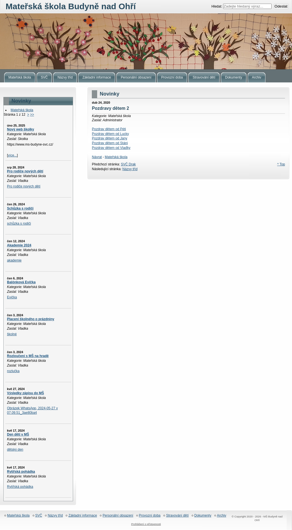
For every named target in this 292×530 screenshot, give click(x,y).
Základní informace (82, 515)
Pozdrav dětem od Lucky (110, 134)
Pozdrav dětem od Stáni (110, 143)
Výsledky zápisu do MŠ (25, 393)
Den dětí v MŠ (18, 434)
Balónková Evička (21, 282)
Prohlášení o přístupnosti (146, 524)
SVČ (38, 515)
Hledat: (217, 6)
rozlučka (13, 371)
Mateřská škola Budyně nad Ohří (146, 41)
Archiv (221, 515)
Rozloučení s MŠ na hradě (28, 356)
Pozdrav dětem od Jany (109, 138)
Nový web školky (20, 129)
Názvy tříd (129, 169)
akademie (14, 260)
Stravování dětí (177, 515)
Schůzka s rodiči (20, 208)
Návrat (97, 157)
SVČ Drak (128, 164)
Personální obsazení (117, 515)
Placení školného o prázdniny (30, 319)
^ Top (281, 164)
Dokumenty (202, 515)
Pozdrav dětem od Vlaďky (111, 148)
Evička (12, 297)
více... (12, 155)
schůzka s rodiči (19, 223)
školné (12, 334)
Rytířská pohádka (21, 472)
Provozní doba (149, 515)
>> (32, 115)
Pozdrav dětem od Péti (109, 129)
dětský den (15, 449)
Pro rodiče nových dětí (25, 171)
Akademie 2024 (19, 245)
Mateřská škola (22, 110)
